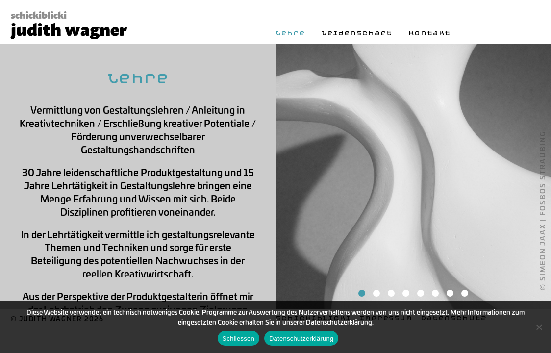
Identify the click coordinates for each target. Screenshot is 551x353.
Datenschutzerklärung (301, 338)
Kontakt (429, 33)
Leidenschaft (357, 33)
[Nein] (539, 327)
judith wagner (69, 28)
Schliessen (238, 338)
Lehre (290, 33)
